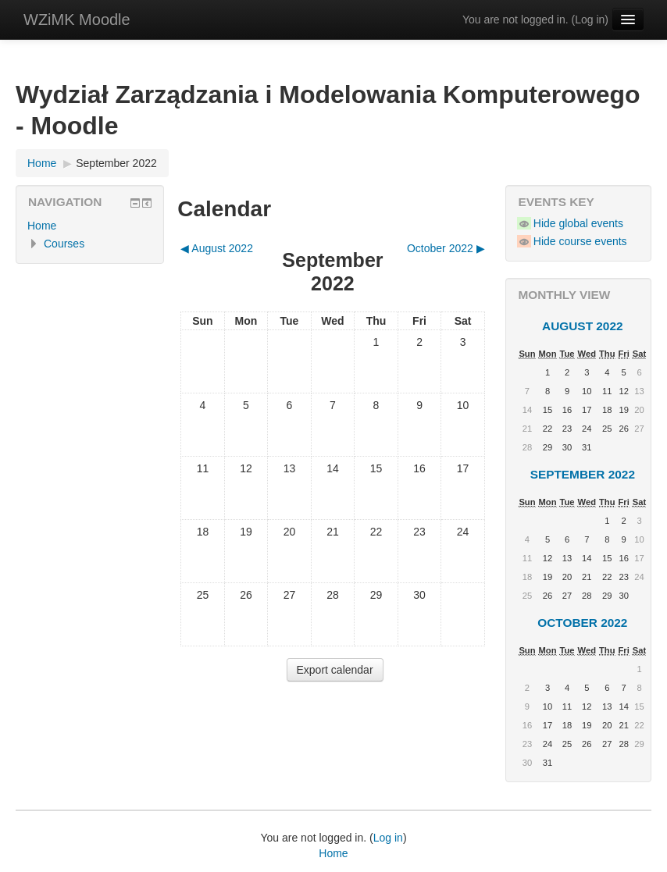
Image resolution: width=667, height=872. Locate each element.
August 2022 (582, 326)
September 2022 (116, 163)
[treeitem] (89, 225)
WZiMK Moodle (76, 19)
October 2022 (582, 622)
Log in (590, 19)
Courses (64, 243)
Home (41, 225)
